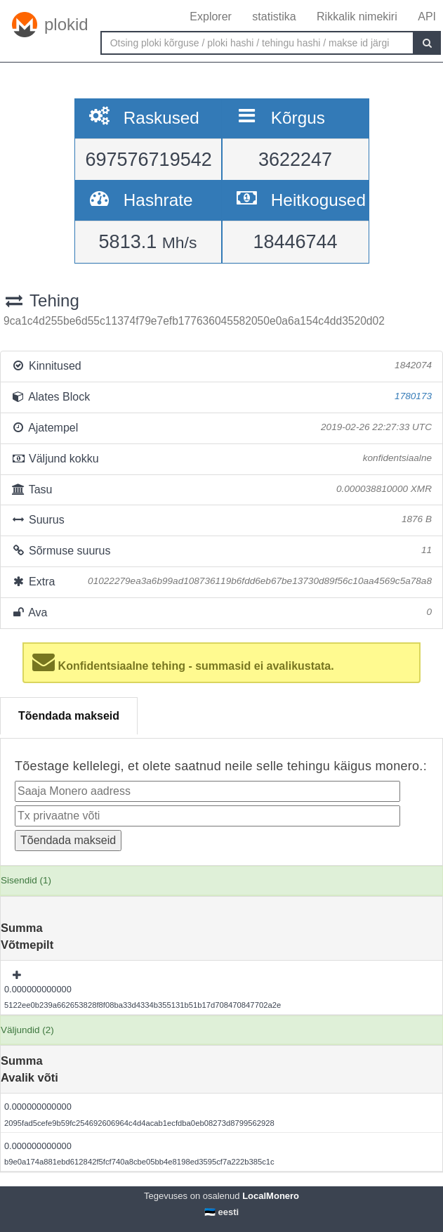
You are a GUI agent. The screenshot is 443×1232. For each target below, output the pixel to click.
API (427, 16)
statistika (274, 16)
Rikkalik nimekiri (357, 16)
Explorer (211, 16)
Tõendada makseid (68, 716)
